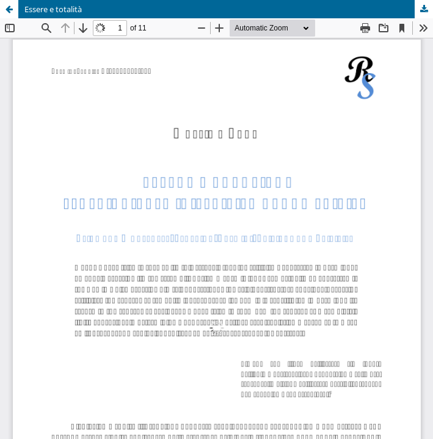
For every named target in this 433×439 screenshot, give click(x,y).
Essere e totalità (53, 9)
